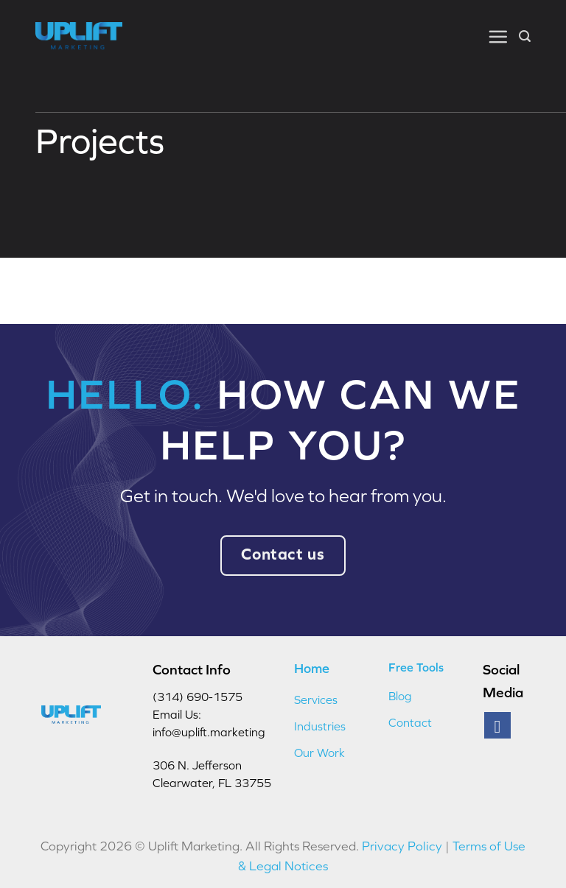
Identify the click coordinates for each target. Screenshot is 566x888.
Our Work (319, 752)
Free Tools (416, 667)
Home (311, 668)
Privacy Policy (402, 846)
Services (316, 699)
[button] (498, 36)
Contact (410, 722)
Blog (400, 695)
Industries (320, 726)
